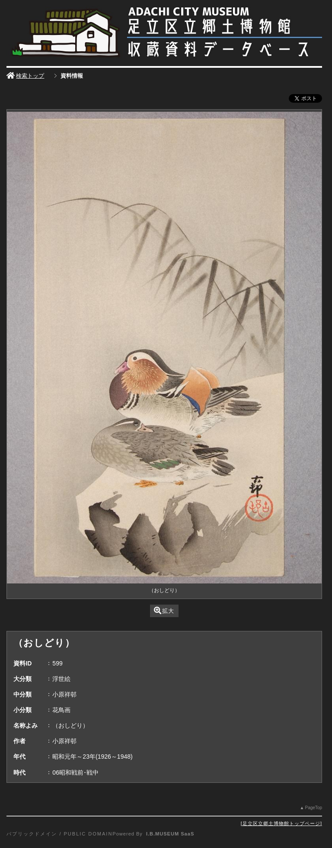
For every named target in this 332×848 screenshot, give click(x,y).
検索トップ (25, 76)
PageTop (313, 807)
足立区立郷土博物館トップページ (281, 823)
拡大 (164, 610)
